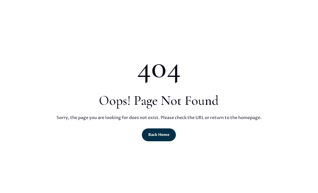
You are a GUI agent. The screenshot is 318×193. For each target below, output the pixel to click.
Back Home (158, 134)
